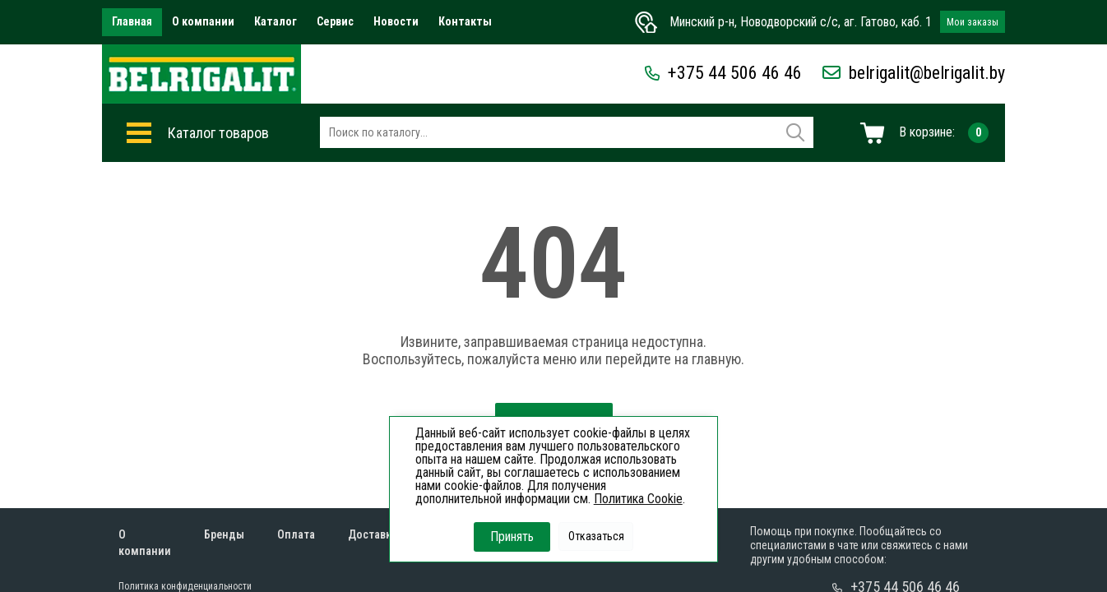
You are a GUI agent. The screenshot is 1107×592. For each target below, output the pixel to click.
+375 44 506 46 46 (723, 72)
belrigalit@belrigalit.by (913, 72)
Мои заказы (972, 22)
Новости (396, 21)
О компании (203, 21)
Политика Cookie (638, 498)
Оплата (296, 534)
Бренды (224, 534)
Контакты (465, 21)
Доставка (372, 534)
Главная (132, 21)
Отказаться (596, 536)
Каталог (275, 21)
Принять (512, 536)
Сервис (335, 21)
